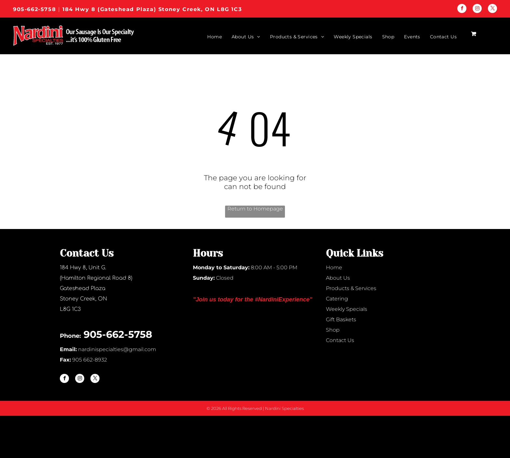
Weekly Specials (346, 309)
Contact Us (340, 340)
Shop (333, 330)
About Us (338, 278)
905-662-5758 (34, 9)
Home (334, 267)
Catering (337, 299)
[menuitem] (209, 37)
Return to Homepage (255, 209)
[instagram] (477, 9)
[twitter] (492, 9)
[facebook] (461, 9)
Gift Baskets (341, 319)
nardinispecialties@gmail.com (117, 349)
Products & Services (351, 288)
